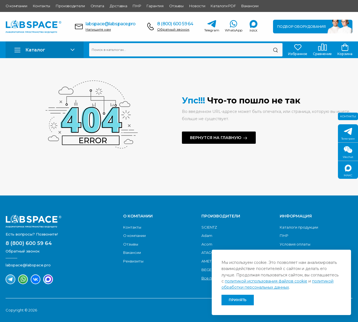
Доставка (118, 6)
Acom (206, 244)
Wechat (348, 152)
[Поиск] (275, 49)
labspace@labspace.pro (110, 23)
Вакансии (249, 6)
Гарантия (155, 6)
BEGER (207, 269)
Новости (197, 6)
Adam (206, 235)
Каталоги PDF (223, 6)
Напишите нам (98, 29)
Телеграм (348, 134)
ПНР (137, 6)
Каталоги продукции (299, 227)
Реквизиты (133, 261)
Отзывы (176, 6)
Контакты (41, 6)
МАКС (348, 171)
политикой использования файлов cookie (266, 281)
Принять (238, 300)
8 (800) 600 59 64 (175, 23)
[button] (45, 49)
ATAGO (208, 252)
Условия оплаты (295, 244)
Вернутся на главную (215, 137)
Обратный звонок (173, 29)
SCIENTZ (209, 227)
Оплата (97, 6)
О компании (16, 6)
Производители (70, 6)
